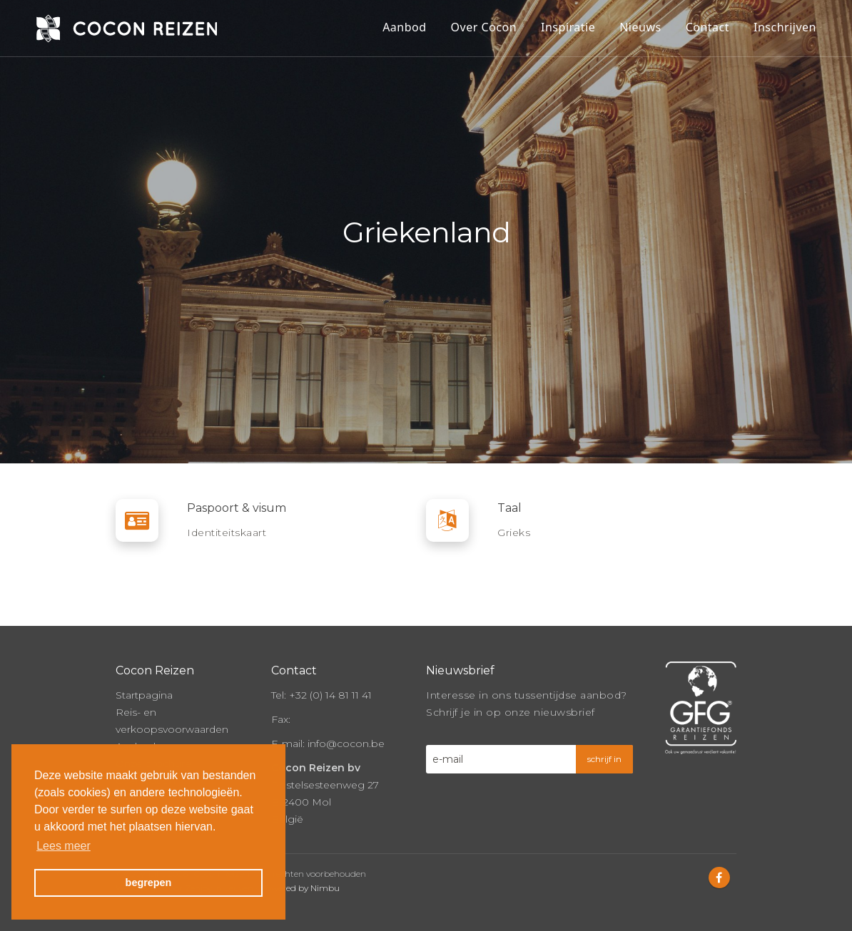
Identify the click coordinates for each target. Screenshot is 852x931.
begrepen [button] (149, 882)
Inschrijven (785, 27)
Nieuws (640, 27)
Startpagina (144, 695)
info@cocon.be (346, 743)
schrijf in (604, 758)
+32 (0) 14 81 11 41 (330, 695)
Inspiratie (568, 27)
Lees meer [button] (63, 846)
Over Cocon (484, 27)
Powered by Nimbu (300, 888)
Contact (707, 27)
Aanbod (404, 27)
